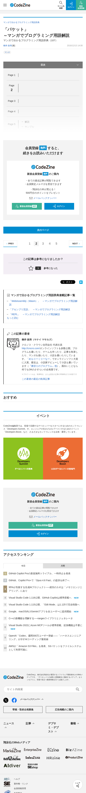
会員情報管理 (20, 788)
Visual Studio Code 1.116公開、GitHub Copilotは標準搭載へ (40, 597)
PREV (10, 243)
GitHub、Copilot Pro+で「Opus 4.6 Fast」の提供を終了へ (39, 580)
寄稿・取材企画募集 (22, 709)
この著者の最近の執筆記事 (36, 379)
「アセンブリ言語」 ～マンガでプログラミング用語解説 (39, 309)
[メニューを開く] (5, 5)
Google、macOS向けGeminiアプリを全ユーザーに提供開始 (40, 611)
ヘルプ (17, 779)
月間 (63, 566)
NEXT (76, 243)
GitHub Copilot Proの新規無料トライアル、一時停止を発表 (39, 573)
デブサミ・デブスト (53, 727)
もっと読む (13, 317)
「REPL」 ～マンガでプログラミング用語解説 (34, 314)
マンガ (7, 52)
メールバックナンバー (43, 198)
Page (11, 75)
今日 (23, 566)
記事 (30, 723)
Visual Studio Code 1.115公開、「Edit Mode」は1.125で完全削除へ (44, 604)
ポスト (67, 282)
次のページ (43, 230)
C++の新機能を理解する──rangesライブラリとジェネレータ (41, 618)
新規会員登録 (26, 206)
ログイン (59, 206)
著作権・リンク (21, 784)
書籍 (75, 723)
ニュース (8, 725)
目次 (60, 65)
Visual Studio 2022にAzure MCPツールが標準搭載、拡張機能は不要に (45, 625)
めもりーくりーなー (39, 359)
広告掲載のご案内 (64, 709)
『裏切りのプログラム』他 (43, 366)
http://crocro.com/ (31, 348)
